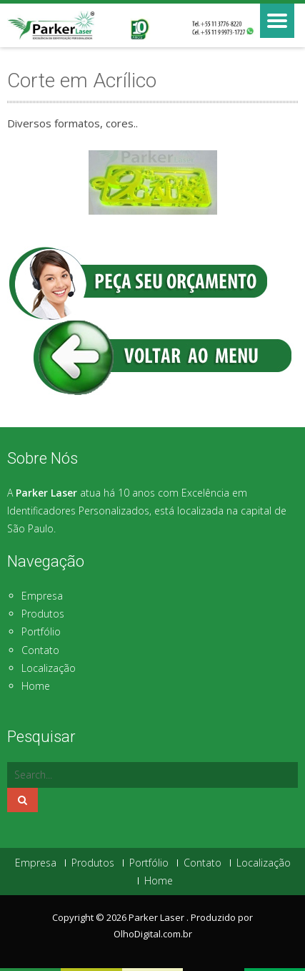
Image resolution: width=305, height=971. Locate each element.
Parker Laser (157, 917)
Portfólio (41, 631)
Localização (48, 668)
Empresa (42, 595)
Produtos (42, 613)
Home (35, 686)
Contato (40, 650)
